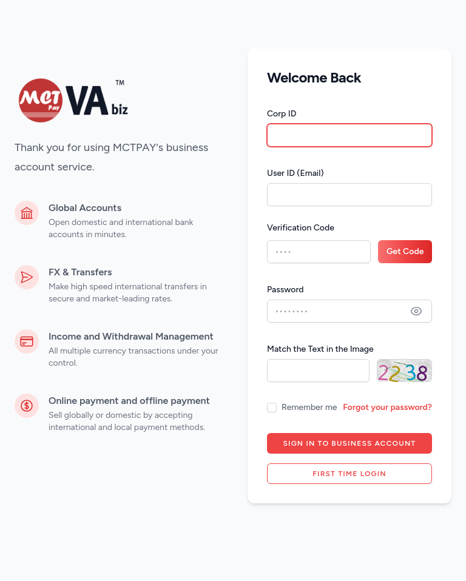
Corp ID (281, 114)
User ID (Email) (295, 173)
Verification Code (300, 228)
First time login (349, 473)
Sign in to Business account (349, 443)
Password (285, 289)
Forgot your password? (387, 407)
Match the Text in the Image (320, 349)
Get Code (405, 251)
